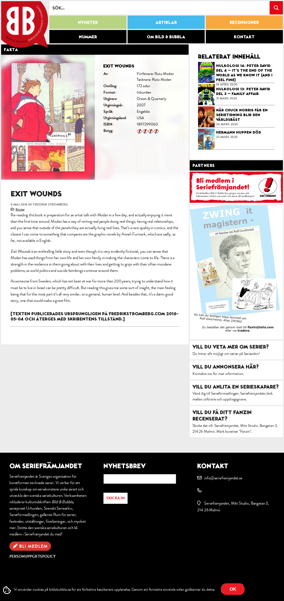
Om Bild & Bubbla (166, 36)
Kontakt (244, 36)
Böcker (20, 209)
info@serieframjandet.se (223, 478)
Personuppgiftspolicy (32, 556)
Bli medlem (33, 546)
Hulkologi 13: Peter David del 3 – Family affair (243, 91)
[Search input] (159, 8)
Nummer (88, 36)
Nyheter (88, 22)
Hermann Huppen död (238, 132)
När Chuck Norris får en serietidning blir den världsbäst (242, 115)
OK (233, 589)
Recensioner (244, 22)
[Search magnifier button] (276, 7)
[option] (95, 117)
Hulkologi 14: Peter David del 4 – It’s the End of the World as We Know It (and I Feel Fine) (244, 72)
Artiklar (166, 22)
